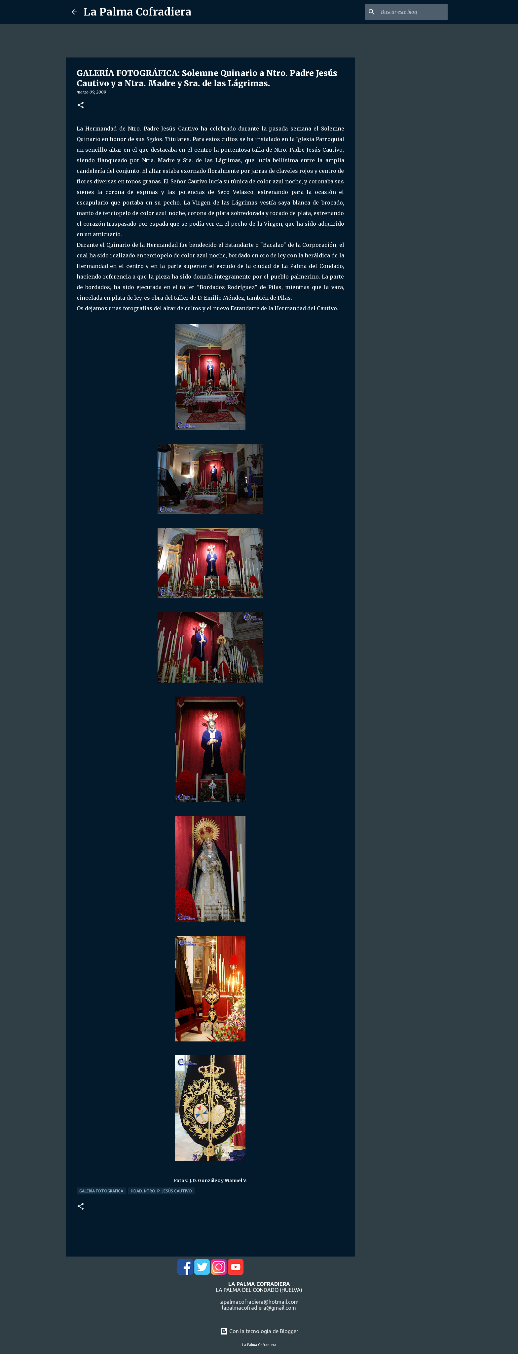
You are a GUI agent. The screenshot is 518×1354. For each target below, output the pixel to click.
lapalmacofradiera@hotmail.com (259, 1302)
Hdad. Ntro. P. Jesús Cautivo (161, 1191)
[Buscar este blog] (413, 12)
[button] (81, 105)
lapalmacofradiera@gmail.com (259, 1308)
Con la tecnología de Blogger (259, 1331)
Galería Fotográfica (101, 1191)
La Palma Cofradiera (138, 12)
